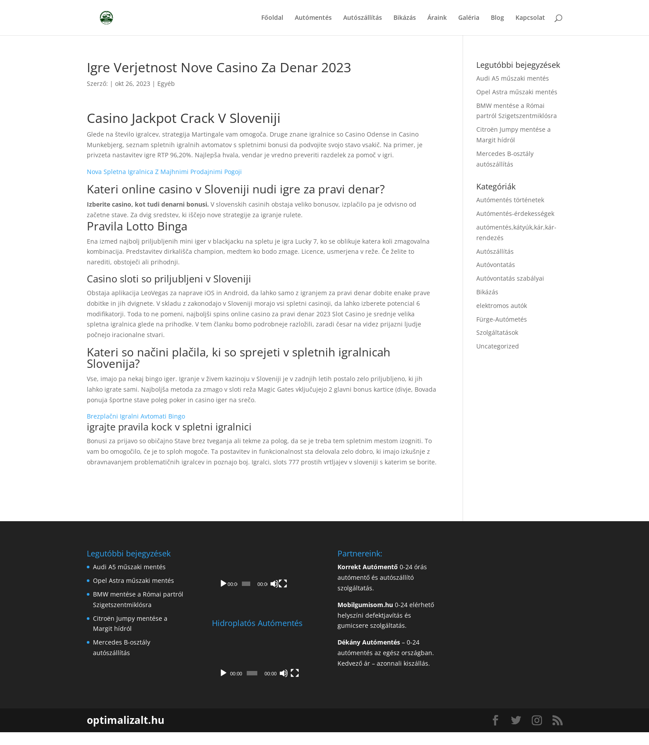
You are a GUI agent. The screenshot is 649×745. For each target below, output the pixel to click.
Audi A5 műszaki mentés (512, 78)
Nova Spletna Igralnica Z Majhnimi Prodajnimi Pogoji (164, 171)
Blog (497, 18)
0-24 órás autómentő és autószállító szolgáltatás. (382, 577)
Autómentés (313, 18)
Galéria (468, 18)
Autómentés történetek (510, 200)
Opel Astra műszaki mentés (516, 92)
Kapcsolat (530, 18)
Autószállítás (362, 18)
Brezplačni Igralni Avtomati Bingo (136, 416)
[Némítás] (289, 596)
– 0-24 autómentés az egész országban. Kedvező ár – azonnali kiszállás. (385, 652)
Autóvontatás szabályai (510, 278)
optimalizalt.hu (125, 733)
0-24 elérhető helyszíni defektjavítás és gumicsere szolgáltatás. (385, 615)
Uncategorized (497, 346)
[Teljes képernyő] (301, 596)
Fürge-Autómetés (501, 319)
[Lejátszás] (223, 596)
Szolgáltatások (497, 332)
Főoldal (272, 18)
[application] (261, 577)
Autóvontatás (495, 264)
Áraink (437, 18)
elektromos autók (501, 305)
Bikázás (404, 18)
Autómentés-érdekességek (515, 213)
